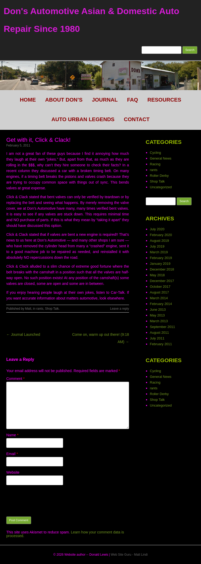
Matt (28, 308)
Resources (164, 100)
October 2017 (160, 287)
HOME (28, 100)
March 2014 (159, 298)
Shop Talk (52, 308)
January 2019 (160, 264)
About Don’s (64, 100)
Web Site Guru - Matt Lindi (129, 554)
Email (12, 454)
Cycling (155, 153)
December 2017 (162, 281)
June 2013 (158, 310)
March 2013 (159, 321)
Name (12, 435)
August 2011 (159, 332)
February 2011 (161, 344)
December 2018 (162, 269)
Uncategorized (161, 187)
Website (12, 472)
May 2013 (157, 315)
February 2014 (161, 304)
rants (39, 308)
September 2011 (162, 327)
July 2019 (157, 246)
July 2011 (157, 338)
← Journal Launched (23, 334)
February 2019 (161, 258)
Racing (155, 164)
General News (160, 158)
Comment (15, 379)
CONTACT (136, 119)
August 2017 (159, 292)
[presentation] (46, 501)
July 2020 (157, 229)
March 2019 (159, 252)
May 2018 (157, 275)
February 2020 (161, 235)
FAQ (132, 100)
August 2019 (159, 241)
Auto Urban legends (83, 119)
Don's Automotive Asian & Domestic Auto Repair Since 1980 (91, 20)
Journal (105, 100)
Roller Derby (159, 176)
